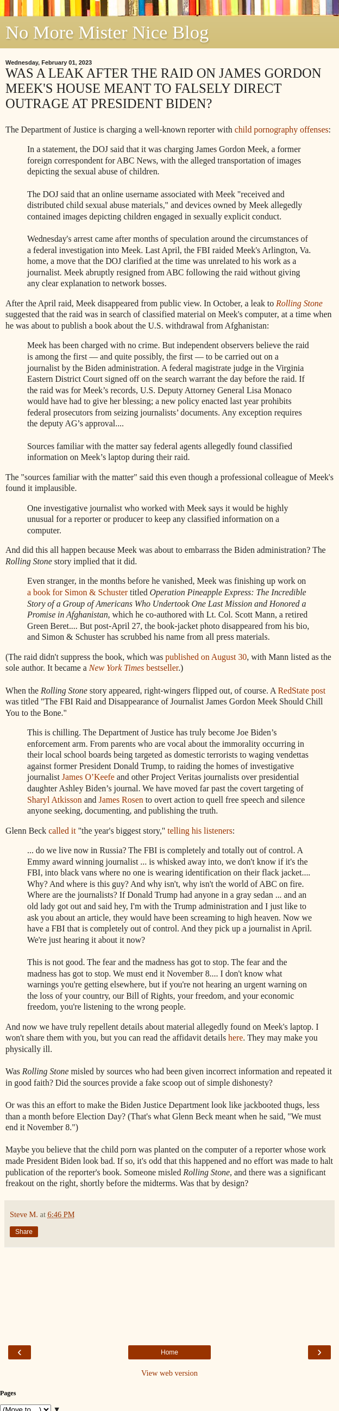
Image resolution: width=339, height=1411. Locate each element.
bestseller (133, 667)
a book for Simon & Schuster (77, 592)
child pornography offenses (282, 129)
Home (169, 1352)
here (235, 1037)
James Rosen (120, 799)
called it (62, 830)
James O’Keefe (88, 777)
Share (24, 1232)
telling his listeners (200, 830)
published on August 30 (206, 657)
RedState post (302, 690)
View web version (169, 1373)
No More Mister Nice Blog (107, 32)
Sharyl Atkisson (54, 799)
